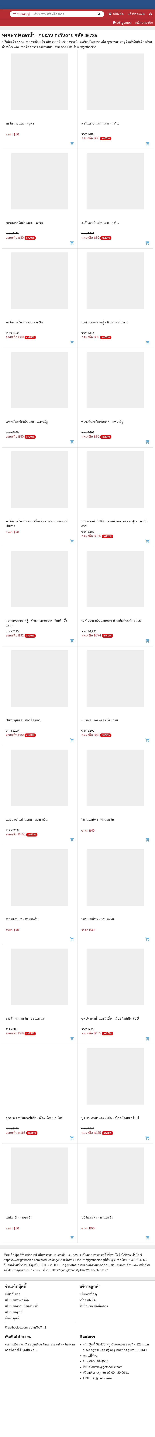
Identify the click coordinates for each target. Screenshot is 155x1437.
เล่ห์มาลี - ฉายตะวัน (19, 1217)
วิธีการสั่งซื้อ (87, 1300)
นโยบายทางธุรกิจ (17, 1300)
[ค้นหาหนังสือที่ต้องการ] (99, 14)
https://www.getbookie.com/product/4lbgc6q (33, 1260)
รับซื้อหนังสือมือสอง (93, 1306)
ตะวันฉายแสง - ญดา (20, 123)
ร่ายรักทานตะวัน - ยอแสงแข (25, 1018)
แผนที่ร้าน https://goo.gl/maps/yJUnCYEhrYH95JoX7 (72, 1270)
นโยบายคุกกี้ (13, 1312)
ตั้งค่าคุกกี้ (12, 1318)
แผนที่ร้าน (90, 1355)
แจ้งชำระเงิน (136, 14)
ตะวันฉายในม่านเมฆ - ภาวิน (100, 123)
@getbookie (103, 1378)
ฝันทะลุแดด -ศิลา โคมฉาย (24, 720)
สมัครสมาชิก (144, 22)
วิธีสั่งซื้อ (116, 14)
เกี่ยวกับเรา (12, 1294)
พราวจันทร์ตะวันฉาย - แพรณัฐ (27, 421)
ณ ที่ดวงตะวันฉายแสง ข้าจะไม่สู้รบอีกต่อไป (111, 620)
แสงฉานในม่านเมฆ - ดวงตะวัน (27, 819)
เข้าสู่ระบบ (121, 22)
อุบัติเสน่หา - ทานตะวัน (97, 1217)
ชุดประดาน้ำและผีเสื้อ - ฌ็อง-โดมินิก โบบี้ (110, 1018)
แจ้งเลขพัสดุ (88, 1294)
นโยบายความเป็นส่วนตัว (22, 1306)
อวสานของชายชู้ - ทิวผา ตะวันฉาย (104, 322)
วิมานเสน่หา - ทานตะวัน (97, 819)
